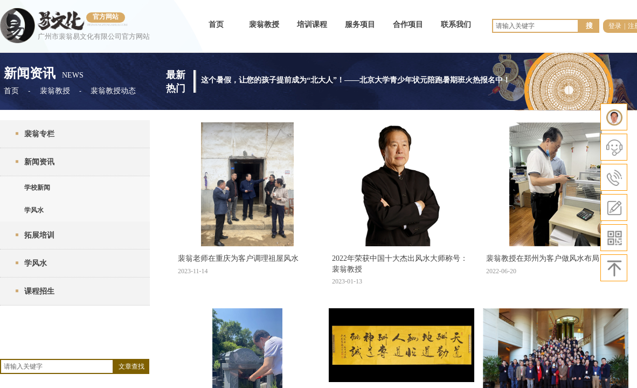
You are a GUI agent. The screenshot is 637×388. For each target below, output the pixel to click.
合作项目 (408, 24)
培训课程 (312, 24)
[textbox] (57, 366)
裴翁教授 (264, 24)
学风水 (34, 210)
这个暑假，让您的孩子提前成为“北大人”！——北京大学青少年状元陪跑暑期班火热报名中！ (355, 79)
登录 (614, 26)
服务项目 (360, 24)
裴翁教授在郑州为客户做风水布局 (542, 258)
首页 (216, 24)
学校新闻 (37, 187)
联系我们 (456, 24)
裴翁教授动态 (113, 91)
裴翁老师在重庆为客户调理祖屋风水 (238, 258)
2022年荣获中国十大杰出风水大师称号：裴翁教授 (400, 263)
